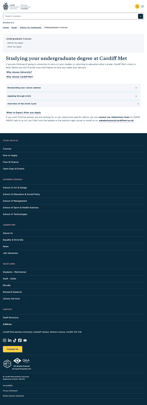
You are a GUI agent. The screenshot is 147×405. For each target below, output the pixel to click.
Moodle (7, 285)
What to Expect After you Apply (23, 112)
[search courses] (140, 16)
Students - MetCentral (14, 272)
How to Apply (10, 155)
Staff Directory (11, 317)
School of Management (15, 201)
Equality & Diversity (13, 240)
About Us (8, 233)
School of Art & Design (15, 187)
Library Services (11, 298)
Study (14, 27)
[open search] (137, 6)
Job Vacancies (10, 253)
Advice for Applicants (30, 27)
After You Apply (14, 47)
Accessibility (8, 385)
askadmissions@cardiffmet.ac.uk (116, 120)
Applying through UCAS (19, 96)
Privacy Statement (10, 391)
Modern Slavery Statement (13, 396)
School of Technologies (15, 214)
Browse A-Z (8, 23)
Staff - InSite (9, 279)
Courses (7, 149)
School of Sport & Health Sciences (21, 207)
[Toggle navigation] (142, 6)
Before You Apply (15, 43)
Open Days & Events (13, 169)
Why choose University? (19, 72)
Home (6, 27)
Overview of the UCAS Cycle (21, 104)
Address (7, 324)
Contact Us (12, 349)
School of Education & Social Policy (21, 194)
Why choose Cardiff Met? (19, 77)
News (6, 246)
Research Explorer (12, 292)
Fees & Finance (11, 162)
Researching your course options (24, 88)
